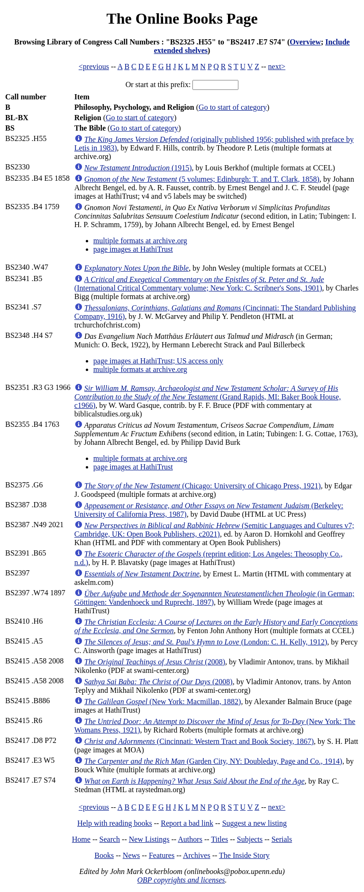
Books (104, 855)
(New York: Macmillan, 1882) (162, 702)
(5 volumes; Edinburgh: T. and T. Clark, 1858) (201, 179)
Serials (282, 839)
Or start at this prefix (157, 84)
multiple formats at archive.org (140, 241)
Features (161, 855)
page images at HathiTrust (133, 249)
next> (277, 66)
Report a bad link (187, 823)
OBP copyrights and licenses (181, 880)
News (131, 855)
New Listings (149, 839)
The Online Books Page (181, 18)
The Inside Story (244, 855)
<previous (94, 66)
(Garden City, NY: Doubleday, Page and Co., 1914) (213, 761)
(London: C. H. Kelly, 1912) (206, 642)
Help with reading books (114, 823)
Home (81, 839)
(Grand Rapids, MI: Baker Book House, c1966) (207, 396)
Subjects (250, 839)
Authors (190, 839)
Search (110, 839)
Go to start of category (233, 107)
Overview (305, 42)
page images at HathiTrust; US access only (158, 361)
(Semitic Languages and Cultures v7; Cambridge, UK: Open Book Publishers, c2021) (214, 529)
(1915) (138, 168)
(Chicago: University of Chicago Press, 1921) (202, 486)
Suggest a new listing (254, 823)
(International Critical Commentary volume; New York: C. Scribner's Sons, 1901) (199, 283)
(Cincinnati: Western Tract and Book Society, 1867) (199, 741)
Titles (219, 839)
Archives (196, 855)
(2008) (154, 662)
